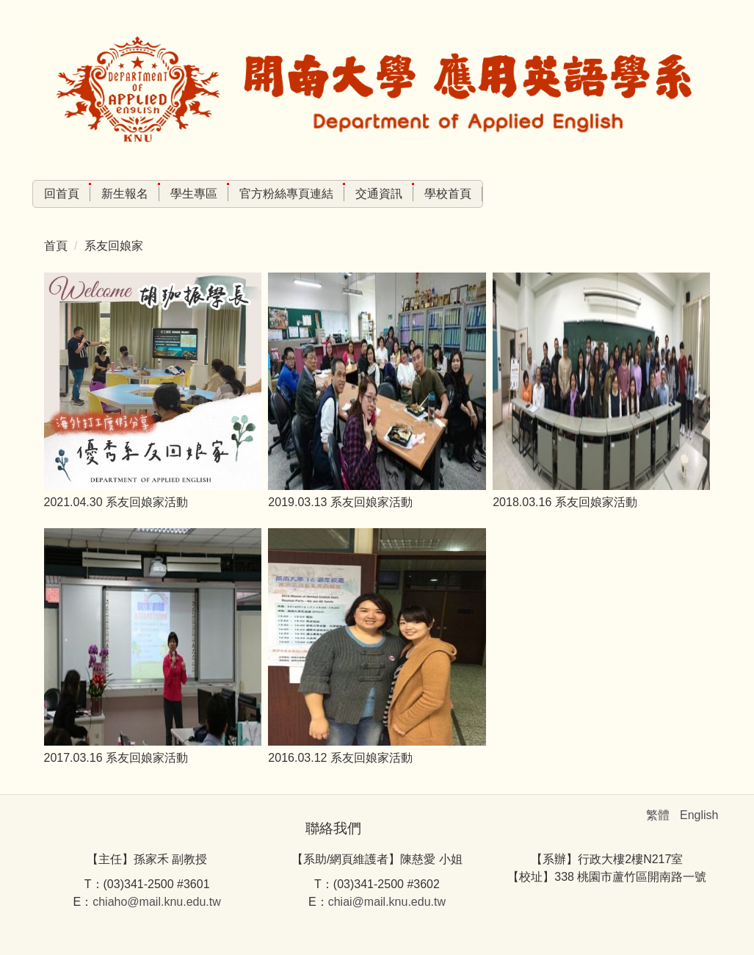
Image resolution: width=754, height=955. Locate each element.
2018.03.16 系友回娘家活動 (565, 502)
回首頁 (61, 193)
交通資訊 (378, 193)
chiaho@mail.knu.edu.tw (157, 901)
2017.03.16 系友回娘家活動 (116, 758)
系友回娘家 (113, 245)
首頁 (56, 245)
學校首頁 (447, 193)
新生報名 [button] (124, 193)
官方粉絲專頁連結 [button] (286, 193)
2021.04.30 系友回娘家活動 (116, 502)
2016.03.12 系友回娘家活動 (340, 758)
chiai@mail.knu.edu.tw (387, 901)
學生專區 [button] (193, 193)
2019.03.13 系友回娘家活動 (340, 502)
